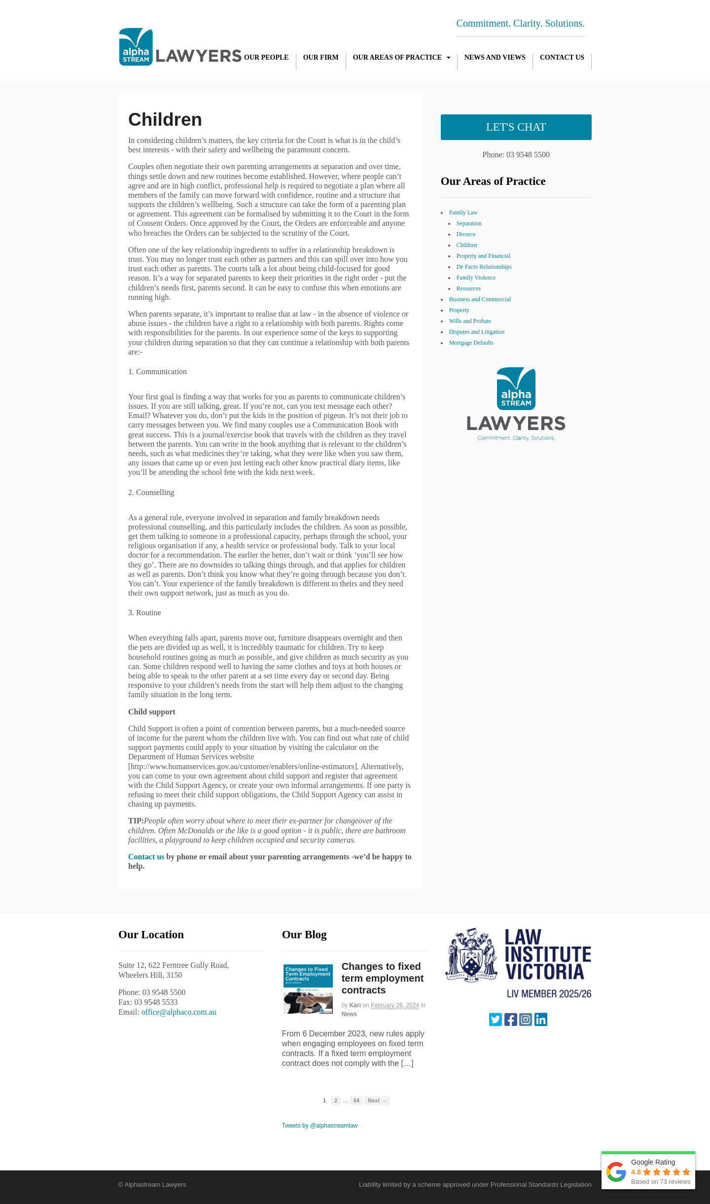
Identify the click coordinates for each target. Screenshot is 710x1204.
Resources (469, 288)
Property (459, 310)
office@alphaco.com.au (179, 1012)
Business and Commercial (480, 299)
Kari (355, 1005)
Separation (469, 223)
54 (356, 1100)
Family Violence (476, 277)
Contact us (146, 856)
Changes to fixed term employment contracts (383, 978)
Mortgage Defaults (471, 342)
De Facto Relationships (484, 266)
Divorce (466, 234)
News (349, 1014)
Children (467, 245)
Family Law (463, 212)
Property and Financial (483, 255)
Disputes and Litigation (477, 331)
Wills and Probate (470, 321)
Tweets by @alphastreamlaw (320, 1125)
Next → (377, 1100)
